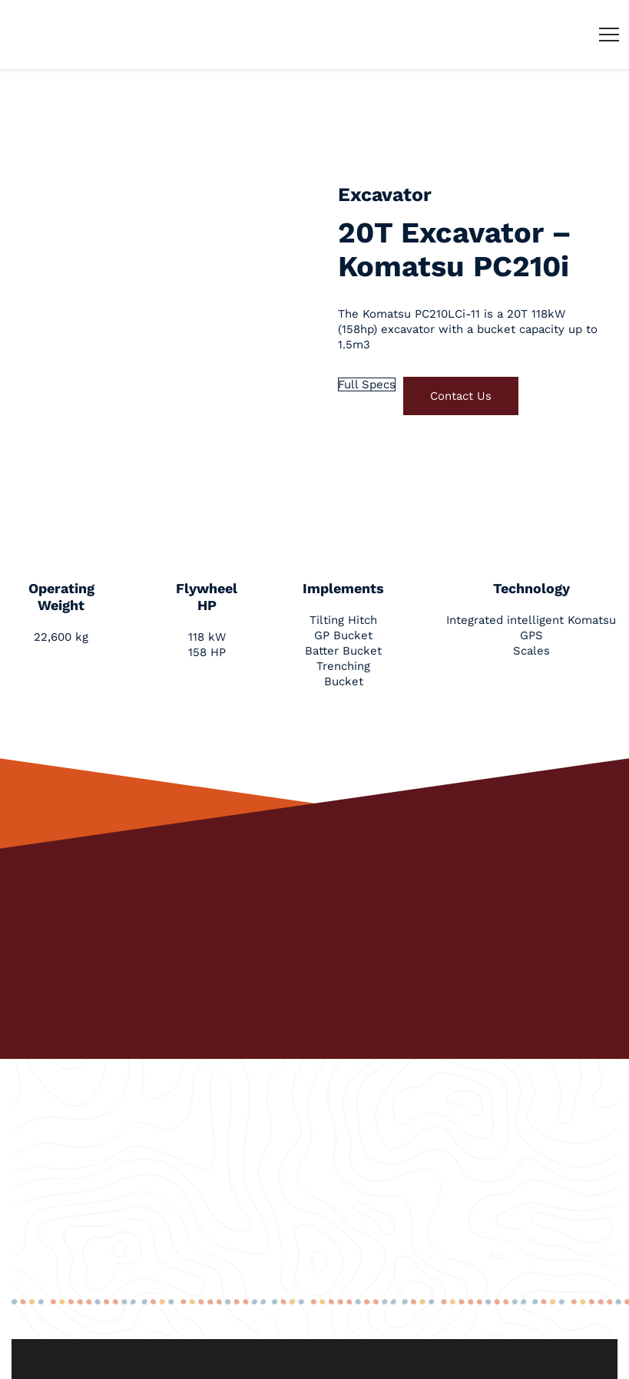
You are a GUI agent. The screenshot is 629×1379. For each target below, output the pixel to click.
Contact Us (461, 396)
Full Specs (367, 384)
